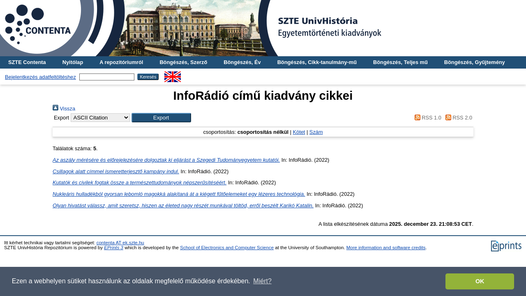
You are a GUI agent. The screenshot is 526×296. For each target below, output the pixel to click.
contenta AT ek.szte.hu (120, 242)
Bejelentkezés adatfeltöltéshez (40, 77)
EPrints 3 (113, 247)
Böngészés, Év (242, 62)
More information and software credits (386, 247)
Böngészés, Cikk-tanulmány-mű (317, 62)
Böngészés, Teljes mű (400, 62)
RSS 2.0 (457, 118)
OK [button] (479, 281)
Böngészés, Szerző (183, 62)
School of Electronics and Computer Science (227, 247)
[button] (161, 117)
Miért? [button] (262, 281)
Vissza (64, 109)
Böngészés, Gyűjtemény (474, 62)
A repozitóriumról (121, 62)
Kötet (299, 132)
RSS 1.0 (426, 118)
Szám (316, 132)
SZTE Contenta (27, 62)
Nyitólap (72, 62)
